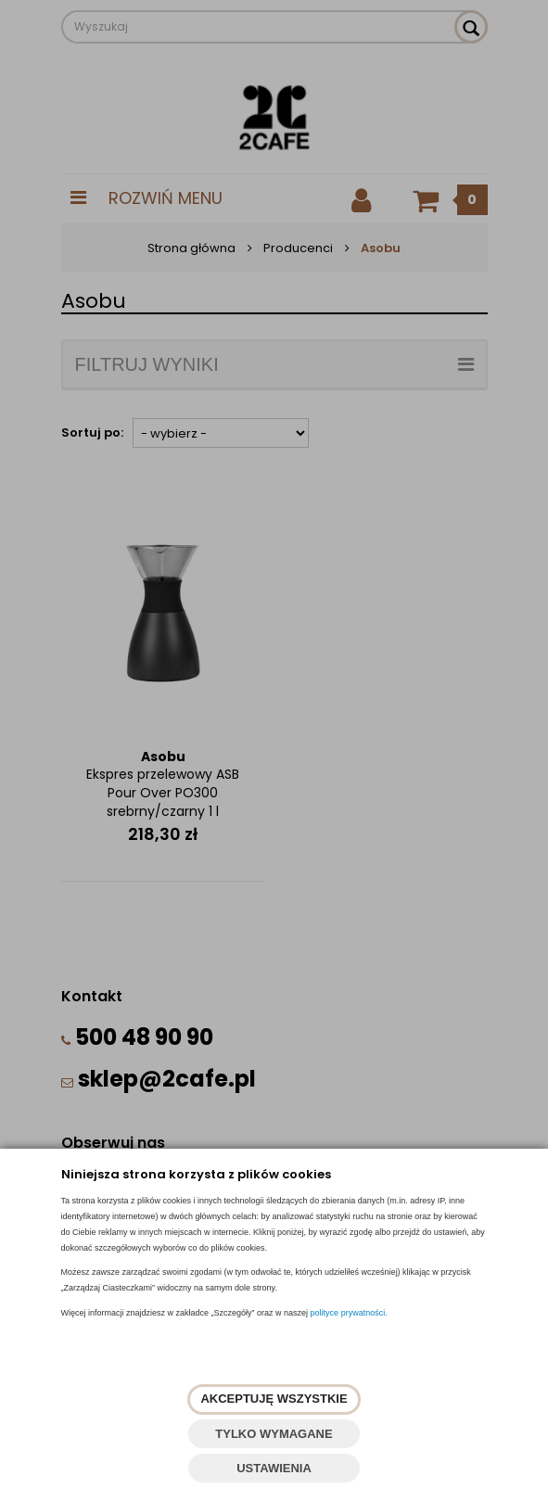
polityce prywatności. (349, 1312)
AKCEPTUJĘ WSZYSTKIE (273, 1399)
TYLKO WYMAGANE (273, 1434)
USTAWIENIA (274, 1468)
